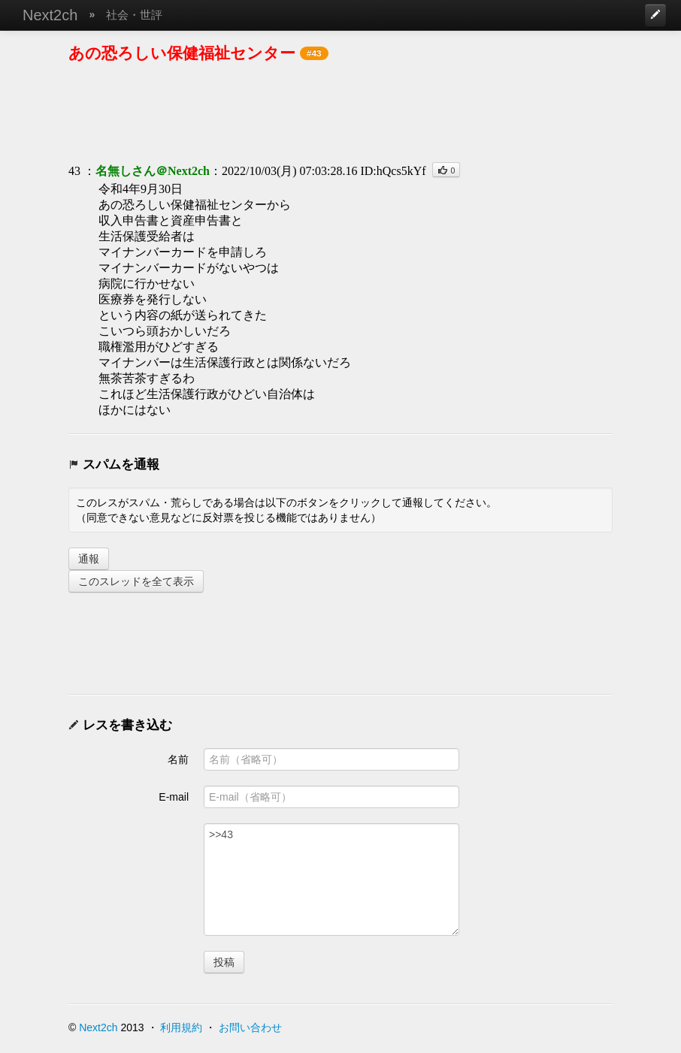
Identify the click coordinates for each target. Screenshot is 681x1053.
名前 (178, 759)
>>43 (331, 879)
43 (74, 170)
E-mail (174, 797)
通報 (88, 559)
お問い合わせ (250, 1027)
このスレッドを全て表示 (136, 581)
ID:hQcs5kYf (392, 170)
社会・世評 (134, 14)
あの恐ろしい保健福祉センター (181, 53)
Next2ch (50, 15)
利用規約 (181, 1027)
